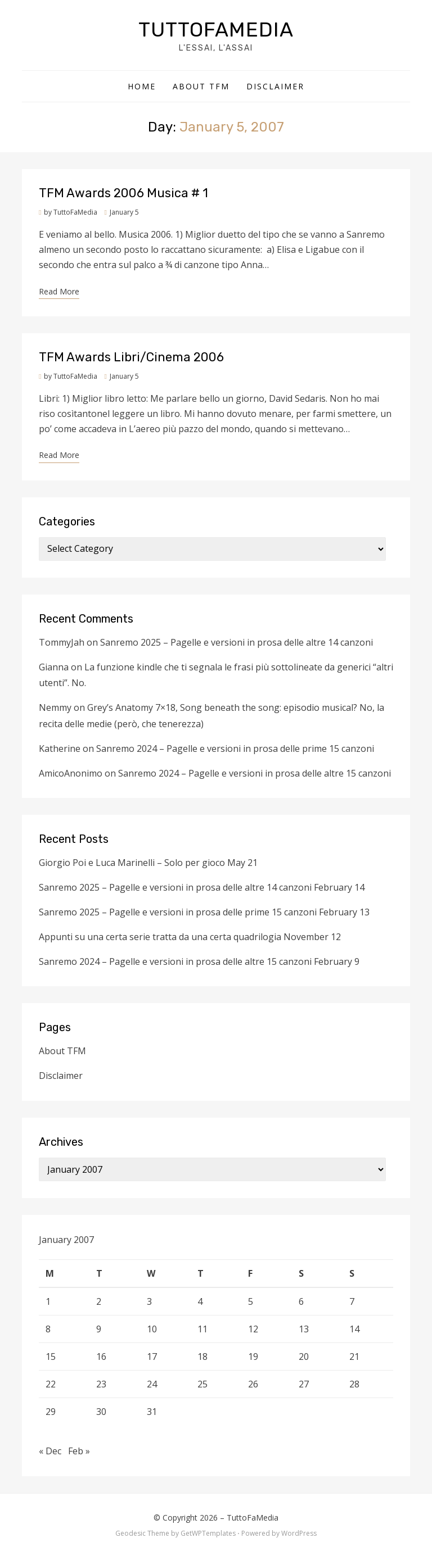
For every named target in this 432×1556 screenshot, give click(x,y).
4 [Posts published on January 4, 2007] (199, 1301)
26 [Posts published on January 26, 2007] (253, 1384)
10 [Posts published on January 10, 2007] (152, 1329)
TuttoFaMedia (216, 29)
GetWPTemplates (208, 1533)
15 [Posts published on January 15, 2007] (51, 1356)
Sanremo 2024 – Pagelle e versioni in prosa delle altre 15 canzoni (254, 773)
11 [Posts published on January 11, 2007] (202, 1329)
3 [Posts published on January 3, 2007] (149, 1301)
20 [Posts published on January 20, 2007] (304, 1356)
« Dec (50, 1451)
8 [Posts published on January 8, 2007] (48, 1329)
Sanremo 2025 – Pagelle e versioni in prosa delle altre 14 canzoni (236, 642)
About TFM (201, 86)
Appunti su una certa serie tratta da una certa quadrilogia (160, 937)
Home (142, 86)
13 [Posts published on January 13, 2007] (304, 1329)
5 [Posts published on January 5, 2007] (250, 1301)
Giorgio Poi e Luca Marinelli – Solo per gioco (132, 862)
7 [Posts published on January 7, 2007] (351, 1301)
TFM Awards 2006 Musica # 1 (123, 193)
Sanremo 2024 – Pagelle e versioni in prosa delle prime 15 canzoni (235, 748)
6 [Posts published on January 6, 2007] (301, 1301)
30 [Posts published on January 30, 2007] (101, 1411)
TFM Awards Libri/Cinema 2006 (131, 357)
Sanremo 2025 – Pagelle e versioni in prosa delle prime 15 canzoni (178, 912)
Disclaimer (275, 86)
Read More (59, 291)
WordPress (299, 1533)
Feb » (79, 1451)
